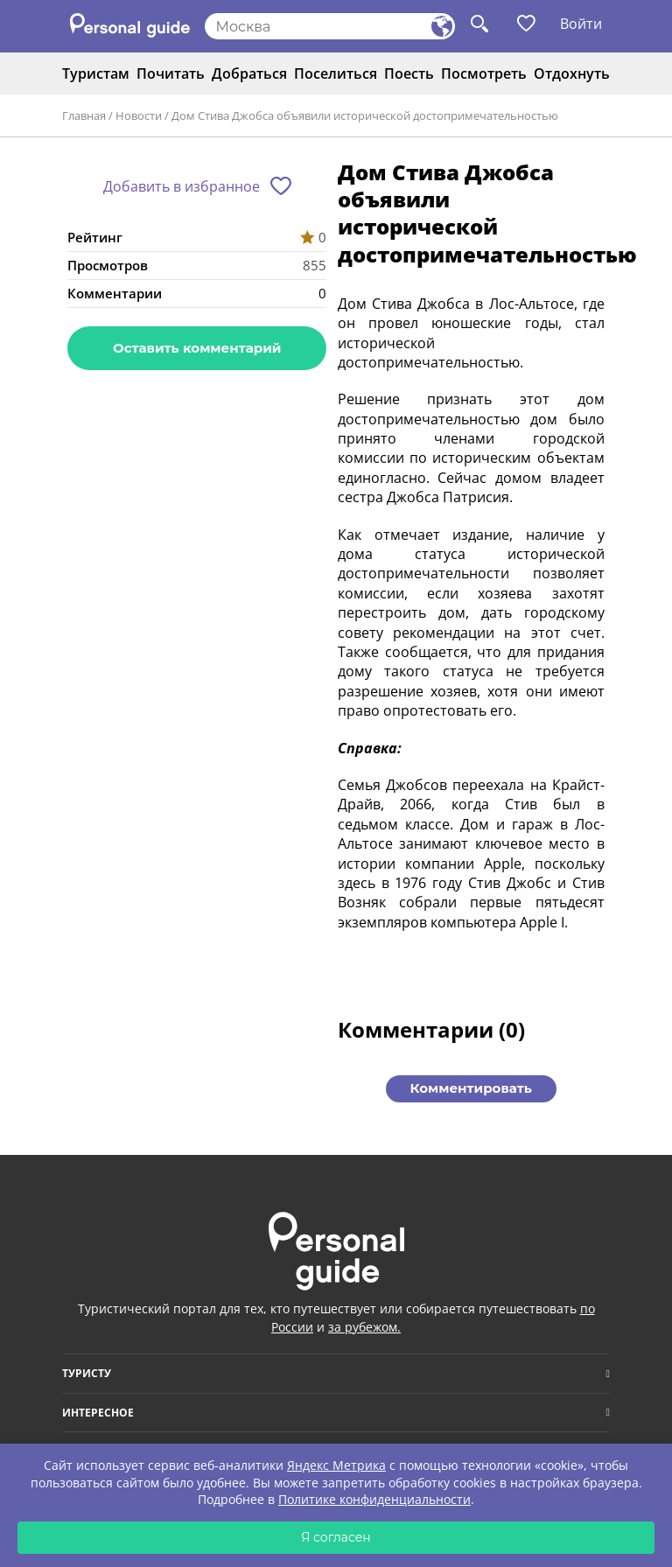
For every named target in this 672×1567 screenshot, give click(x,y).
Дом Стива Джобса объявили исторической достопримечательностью (365, 115)
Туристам (96, 73)
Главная (84, 115)
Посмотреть (484, 73)
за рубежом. (364, 1327)
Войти (581, 23)
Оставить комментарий (197, 347)
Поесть (409, 73)
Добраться (249, 73)
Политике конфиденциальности (374, 1499)
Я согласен (336, 1537)
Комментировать (471, 1088)
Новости (139, 115)
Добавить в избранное (181, 186)
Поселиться (335, 73)
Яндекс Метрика (336, 1465)
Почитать (170, 73)
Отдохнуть (572, 73)
